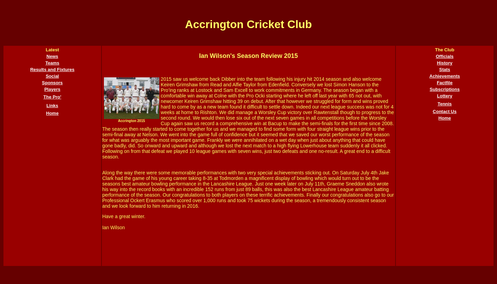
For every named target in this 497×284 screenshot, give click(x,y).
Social (52, 76)
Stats (444, 69)
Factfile (445, 82)
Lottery (444, 95)
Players (52, 89)
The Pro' (52, 97)
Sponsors (52, 82)
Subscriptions (445, 89)
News (52, 56)
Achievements (444, 76)
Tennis (444, 103)
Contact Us (445, 111)
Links (52, 105)
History (445, 63)
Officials (444, 56)
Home (52, 113)
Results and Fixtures (52, 69)
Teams (52, 63)
